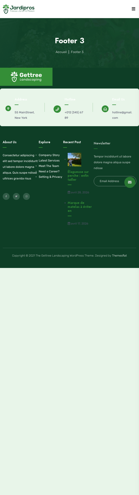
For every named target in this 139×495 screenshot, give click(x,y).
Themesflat (119, 255)
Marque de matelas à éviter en (80, 209)
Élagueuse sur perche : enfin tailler (78, 178)
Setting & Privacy (50, 177)
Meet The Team (49, 166)
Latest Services (49, 161)
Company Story (49, 155)
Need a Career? (49, 171)
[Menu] (133, 9)
